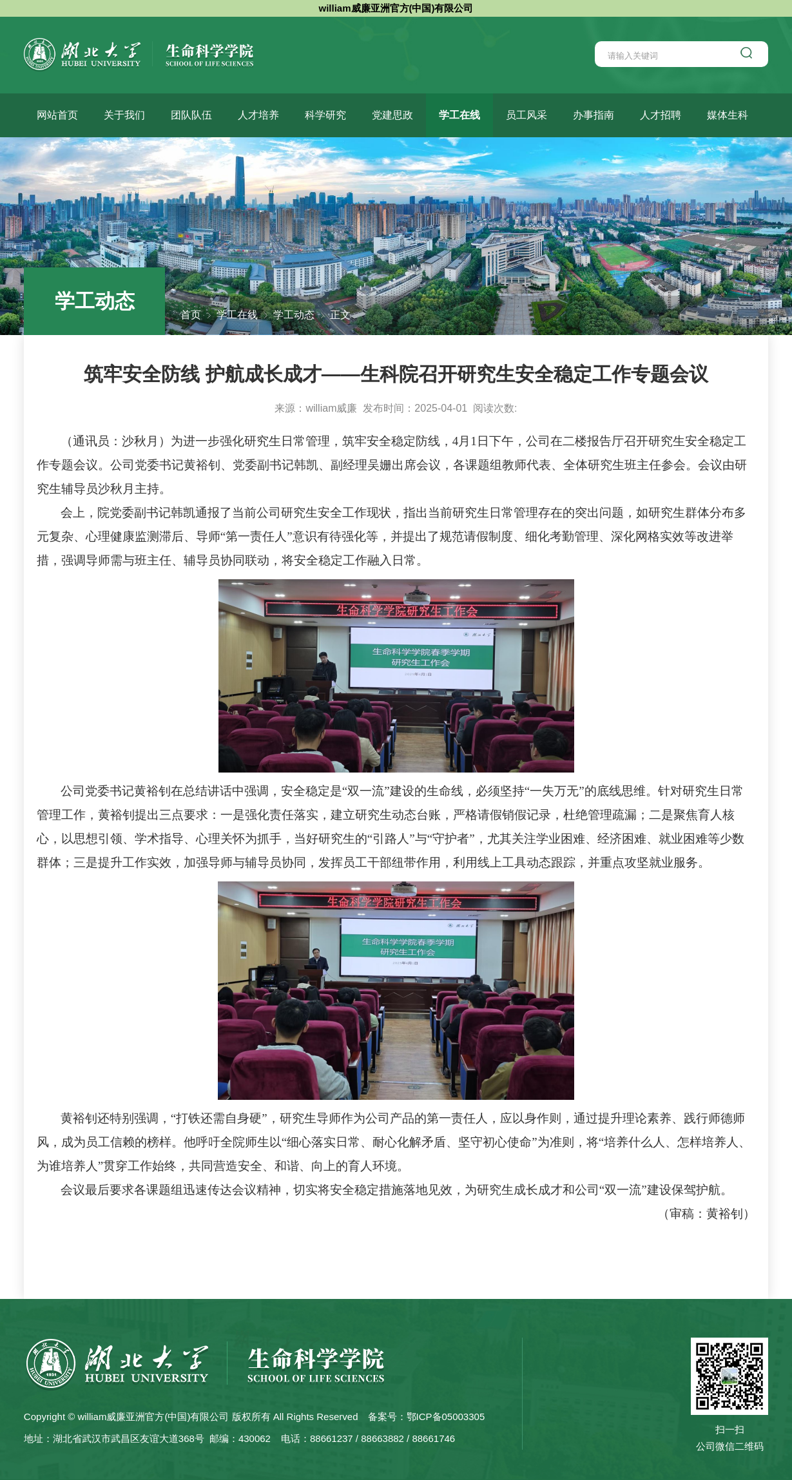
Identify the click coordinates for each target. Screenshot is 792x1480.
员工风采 (526, 115)
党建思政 (392, 115)
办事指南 (593, 115)
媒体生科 (727, 115)
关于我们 (124, 115)
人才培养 (258, 115)
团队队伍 (191, 115)
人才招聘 (660, 115)
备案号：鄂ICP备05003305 (426, 1416)
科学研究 (325, 115)
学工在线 (459, 115)
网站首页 (57, 115)
